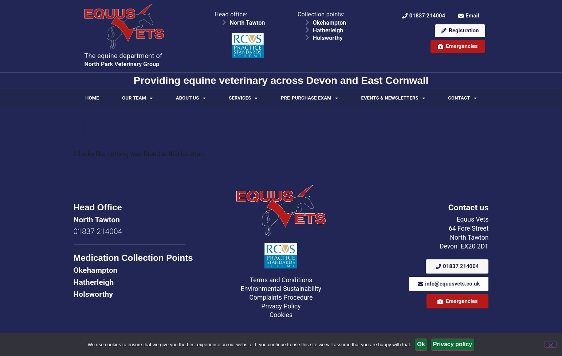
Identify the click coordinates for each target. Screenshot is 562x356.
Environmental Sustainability (281, 288)
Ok (421, 344)
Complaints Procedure (281, 297)
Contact (462, 98)
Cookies (281, 315)
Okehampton (329, 22)
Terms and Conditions (281, 280)
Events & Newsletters (393, 98)
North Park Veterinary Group (122, 64)
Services (243, 98)
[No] (550, 344)
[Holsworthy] (307, 37)
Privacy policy (452, 344)
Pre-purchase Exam (309, 98)
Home (92, 98)
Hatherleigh (328, 30)
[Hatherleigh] (307, 30)
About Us (191, 98)
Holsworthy (328, 38)
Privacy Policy (280, 306)
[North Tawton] (224, 22)
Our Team (137, 98)
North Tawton (247, 22)
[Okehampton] (307, 22)
